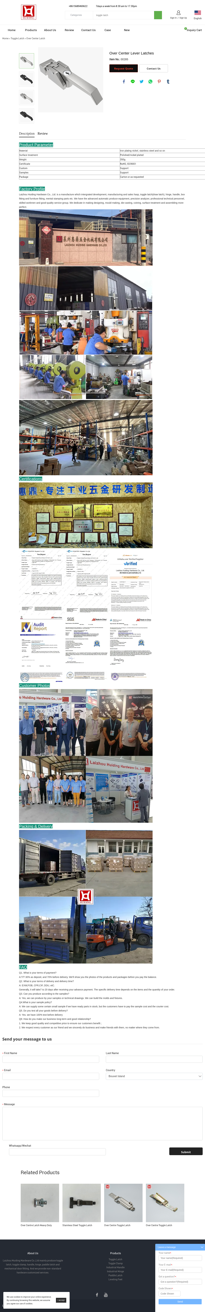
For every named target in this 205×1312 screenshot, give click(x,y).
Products (31, 30)
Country (110, 1070)
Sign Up (183, 18)
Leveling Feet (115, 1279)
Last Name (112, 1053)
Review (69, 30)
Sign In (173, 18)
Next (26, 128)
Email (6, 1070)
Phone (6, 1087)
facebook (123, 81)
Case (108, 30)
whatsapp (150, 81)
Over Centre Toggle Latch (117, 1225)
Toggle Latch (17, 38)
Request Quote (123, 68)
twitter (141, 81)
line (132, 81)
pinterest (159, 81)
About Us (50, 30)
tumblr (168, 81)
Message (8, 1104)
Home (12, 30)
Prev (26, 48)
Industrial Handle (115, 1267)
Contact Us (88, 30)
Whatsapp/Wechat (20, 1145)
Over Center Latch (35, 38)
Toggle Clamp (115, 1263)
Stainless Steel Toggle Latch (77, 1225)
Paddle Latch (115, 1275)
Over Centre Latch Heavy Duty (36, 1225)
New (127, 30)
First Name (9, 1053)
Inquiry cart (194, 30)
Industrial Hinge (115, 1271)
